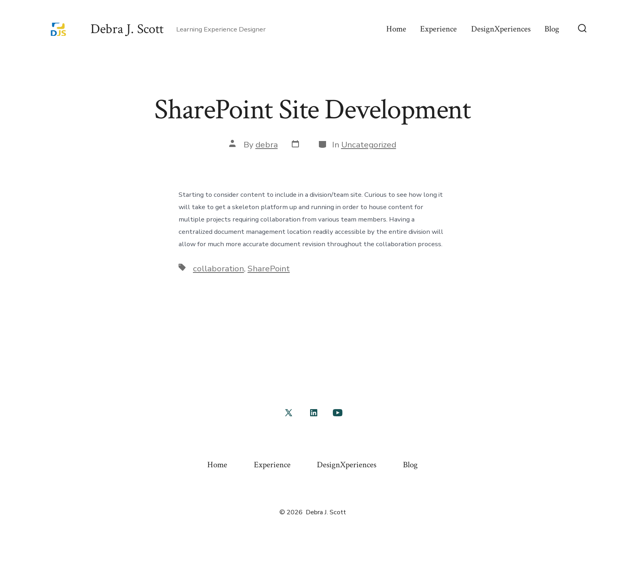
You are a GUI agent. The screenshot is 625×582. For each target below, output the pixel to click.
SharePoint (269, 268)
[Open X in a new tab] (288, 413)
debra (267, 144)
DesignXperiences (501, 29)
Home (396, 29)
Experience (438, 29)
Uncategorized (368, 144)
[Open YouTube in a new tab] (337, 413)
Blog (551, 29)
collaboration (218, 268)
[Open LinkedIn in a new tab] (314, 413)
